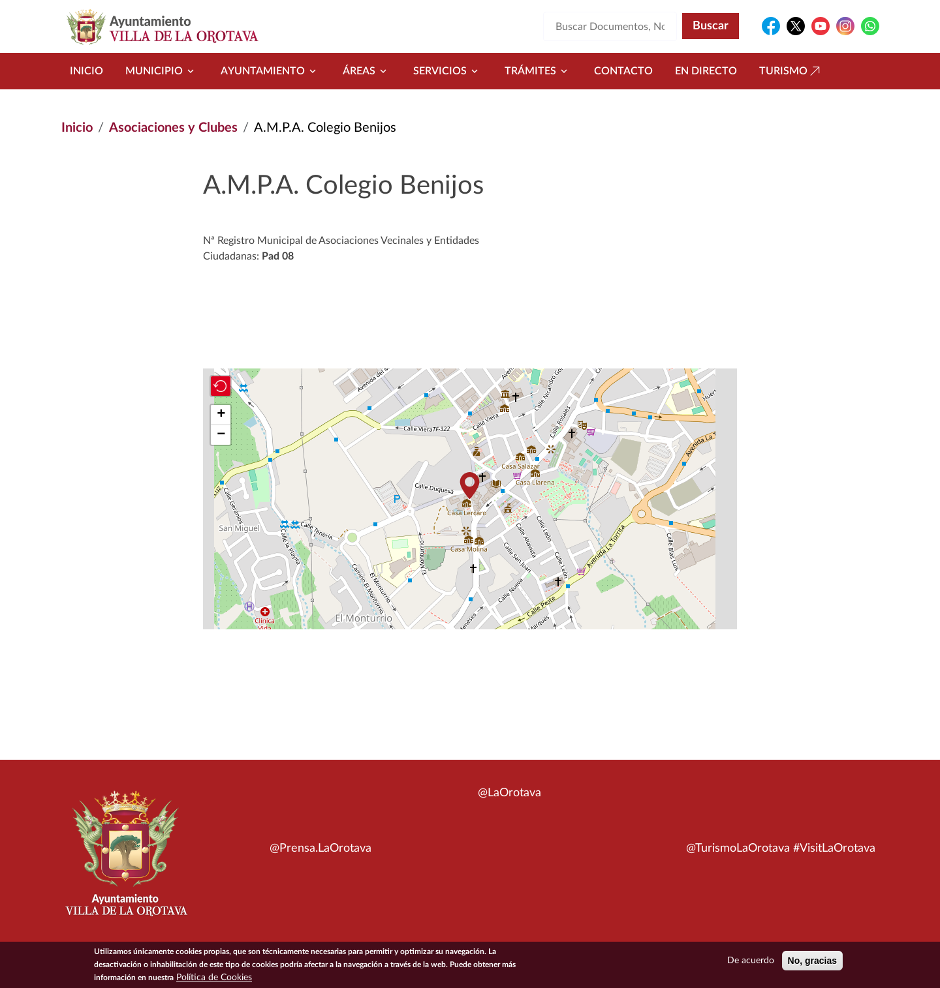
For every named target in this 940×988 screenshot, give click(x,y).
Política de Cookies (214, 978)
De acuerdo (750, 961)
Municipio (161, 71)
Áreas (367, 71)
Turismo (791, 71)
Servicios (447, 71)
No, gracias (812, 961)
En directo (706, 71)
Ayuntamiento (271, 71)
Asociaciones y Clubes (173, 127)
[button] (469, 485)
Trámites (538, 71)
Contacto (623, 71)
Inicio (86, 71)
